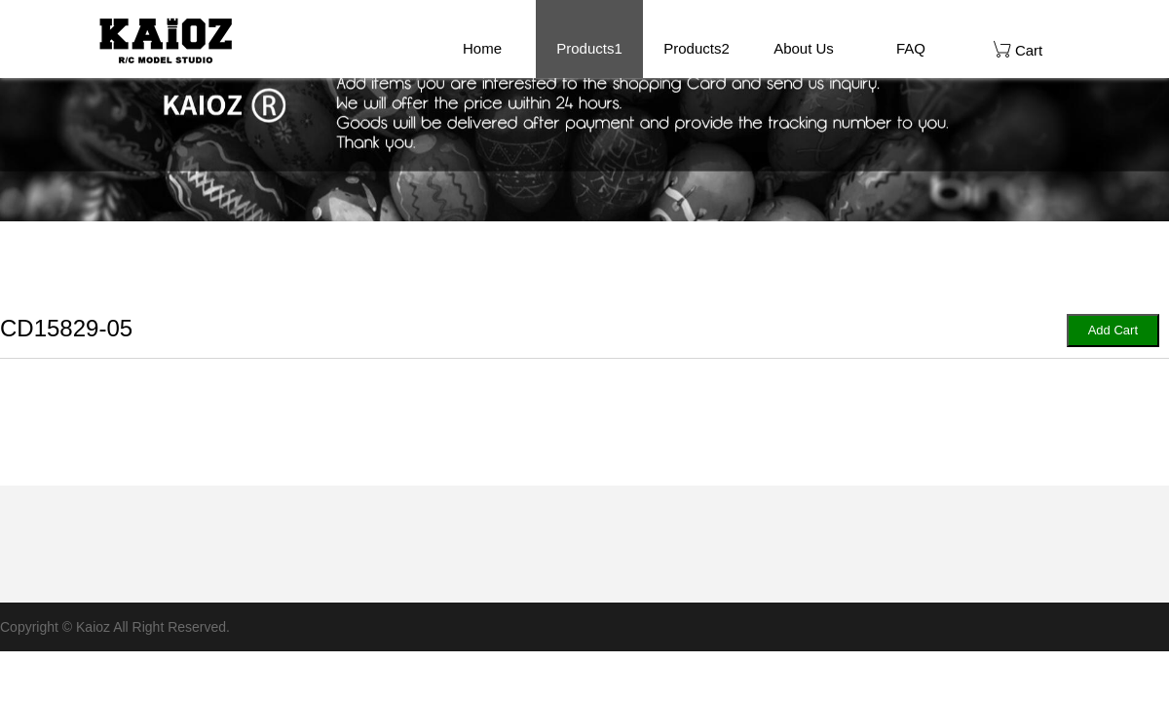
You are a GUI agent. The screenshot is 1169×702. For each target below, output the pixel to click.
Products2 (696, 48)
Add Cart (1113, 330)
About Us (803, 48)
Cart (1018, 49)
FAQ (910, 48)
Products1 (589, 48)
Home (482, 48)
